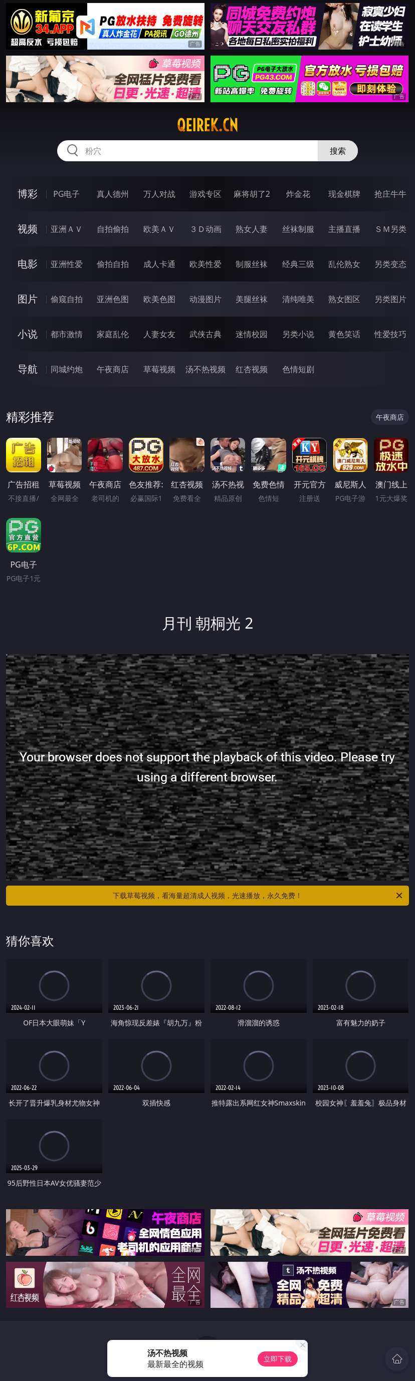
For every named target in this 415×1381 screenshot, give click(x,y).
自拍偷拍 (113, 228)
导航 (28, 369)
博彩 (28, 193)
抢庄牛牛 (390, 193)
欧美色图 (159, 299)
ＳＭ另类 (390, 228)
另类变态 (390, 263)
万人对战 (159, 193)
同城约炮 (67, 369)
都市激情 (67, 334)
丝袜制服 (298, 228)
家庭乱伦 (113, 334)
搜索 (338, 150)
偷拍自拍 (113, 263)
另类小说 (298, 334)
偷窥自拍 (67, 299)
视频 (28, 228)
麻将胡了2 (252, 193)
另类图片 (390, 299)
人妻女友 (159, 334)
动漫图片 (205, 299)
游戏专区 (205, 193)
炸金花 (298, 193)
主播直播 (344, 228)
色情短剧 (298, 369)
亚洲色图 (113, 299)
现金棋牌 (344, 193)
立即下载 (278, 1358)
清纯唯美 (298, 299)
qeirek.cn (207, 125)
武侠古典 (205, 334)
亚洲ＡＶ (67, 228)
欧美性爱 (205, 263)
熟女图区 (344, 299)
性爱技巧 (390, 334)
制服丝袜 (252, 263)
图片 (28, 299)
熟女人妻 (252, 228)
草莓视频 (159, 369)
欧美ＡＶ (159, 228)
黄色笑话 (344, 334)
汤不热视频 (205, 369)
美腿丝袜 (252, 299)
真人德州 (113, 193)
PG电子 (66, 193)
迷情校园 (252, 334)
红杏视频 (252, 369)
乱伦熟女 (344, 263)
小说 (28, 334)
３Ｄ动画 (205, 228)
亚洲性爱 (67, 263)
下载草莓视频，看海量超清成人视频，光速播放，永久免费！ (258, 896)
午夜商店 (113, 369)
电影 (28, 263)
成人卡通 (159, 263)
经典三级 (298, 263)
